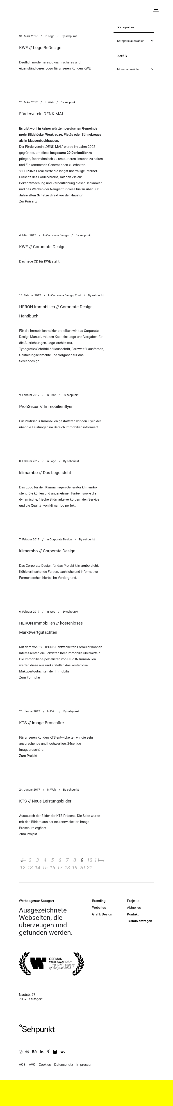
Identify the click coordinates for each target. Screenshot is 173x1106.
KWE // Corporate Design (42, 246)
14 (37, 867)
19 (74, 867)
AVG (32, 1065)
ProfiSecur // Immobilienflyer (46, 406)
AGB (22, 1065)
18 (67, 867)
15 (45, 867)
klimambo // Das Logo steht (45, 472)
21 (89, 867)
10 (89, 860)
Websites (99, 908)
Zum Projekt (28, 756)
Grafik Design (102, 914)
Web (50, 102)
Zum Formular (29, 677)
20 (82, 867)
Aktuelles (134, 908)
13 (30, 867)
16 (52, 867)
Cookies (45, 1065)
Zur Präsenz (28, 201)
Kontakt (133, 914)
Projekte (133, 901)
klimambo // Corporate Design (47, 551)
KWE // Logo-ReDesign (40, 47)
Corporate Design (57, 235)
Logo (51, 36)
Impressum (84, 1065)
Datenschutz (63, 1065)
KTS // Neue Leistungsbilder (45, 801)
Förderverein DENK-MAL (41, 113)
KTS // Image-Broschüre (41, 722)
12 (22, 867)
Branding (98, 901)
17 (60, 867)
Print (78, 295)
